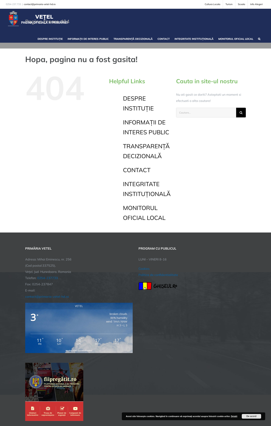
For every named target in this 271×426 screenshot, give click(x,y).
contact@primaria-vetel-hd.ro (40, 4)
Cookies (144, 269)
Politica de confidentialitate (158, 275)
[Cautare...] (206, 112)
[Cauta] (241, 112)
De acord (251, 416)
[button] (259, 38)
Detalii (234, 416)
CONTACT (137, 170)
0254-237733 (47, 278)
